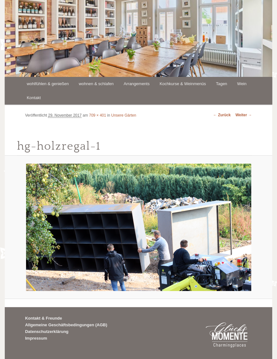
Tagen (221, 83)
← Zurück (222, 115)
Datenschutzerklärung (47, 331)
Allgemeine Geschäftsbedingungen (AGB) (66, 324)
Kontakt (34, 97)
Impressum (36, 338)
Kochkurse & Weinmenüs (182, 83)
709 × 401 (97, 115)
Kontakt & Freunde (43, 318)
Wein (242, 83)
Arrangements (137, 83)
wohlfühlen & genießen (48, 83)
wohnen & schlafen (96, 83)
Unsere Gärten (123, 115)
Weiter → (243, 115)
